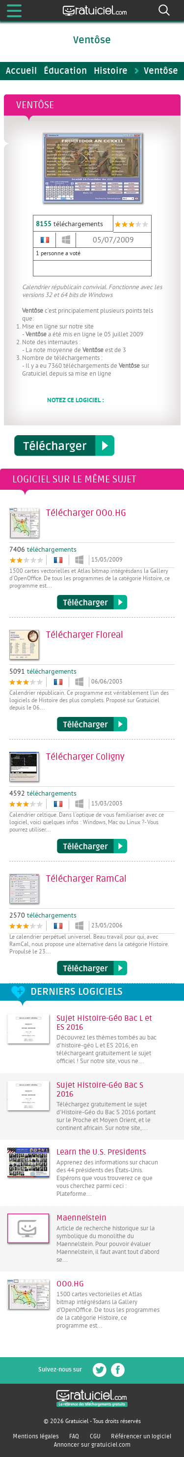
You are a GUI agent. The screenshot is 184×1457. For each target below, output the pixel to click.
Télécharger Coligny (92, 846)
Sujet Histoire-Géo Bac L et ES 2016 (104, 1023)
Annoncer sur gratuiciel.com (92, 1444)
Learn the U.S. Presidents (101, 1152)
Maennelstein (81, 1218)
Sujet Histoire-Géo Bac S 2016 (99, 1090)
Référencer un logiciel (141, 1436)
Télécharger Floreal (92, 724)
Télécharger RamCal (92, 968)
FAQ (74, 1436)
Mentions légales (36, 1436)
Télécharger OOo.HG (92, 602)
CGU (95, 1436)
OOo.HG (70, 1283)
